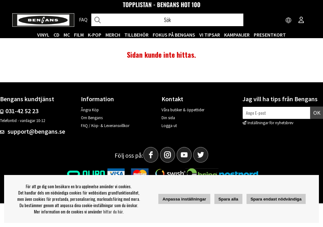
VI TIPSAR (209, 35)
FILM (79, 35)
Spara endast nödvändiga (276, 199)
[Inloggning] (301, 20)
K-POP (94, 35)
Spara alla (228, 199)
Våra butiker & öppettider (183, 110)
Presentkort (270, 35)
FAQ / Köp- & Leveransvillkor (105, 125)
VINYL (43, 35)
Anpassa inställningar (184, 199)
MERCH (112, 35)
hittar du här (113, 211)
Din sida (168, 117)
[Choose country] (288, 20)
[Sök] (167, 20)
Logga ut (169, 125)
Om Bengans (92, 117)
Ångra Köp (90, 110)
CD (57, 35)
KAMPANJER (237, 35)
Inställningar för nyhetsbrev (270, 122)
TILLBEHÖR (136, 35)
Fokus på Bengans (174, 35)
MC (67, 35)
